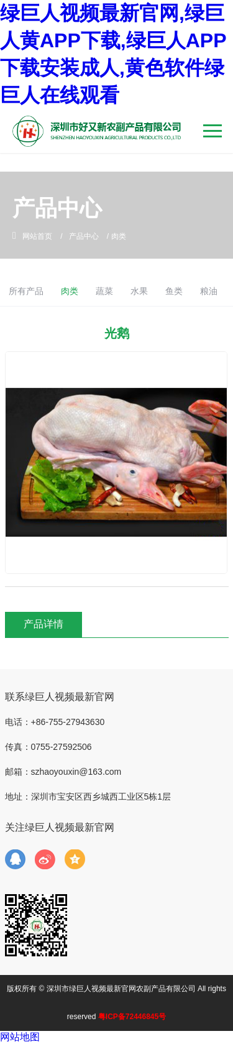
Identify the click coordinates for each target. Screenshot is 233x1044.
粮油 (208, 291)
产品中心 (84, 236)
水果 (139, 291)
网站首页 (37, 236)
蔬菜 (104, 291)
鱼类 (174, 291)
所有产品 (26, 291)
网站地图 (20, 1037)
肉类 (69, 291)
